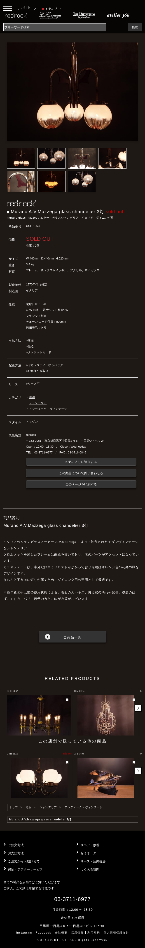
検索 (135, 27)
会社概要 (61, 932)
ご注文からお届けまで (24, 861)
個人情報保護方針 (116, 932)
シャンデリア (38, 403)
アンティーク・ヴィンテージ (48, 409)
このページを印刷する (81, 484)
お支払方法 (16, 853)
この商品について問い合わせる (81, 473)
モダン (33, 421)
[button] (138, 708)
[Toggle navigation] (7, 8)
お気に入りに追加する (81, 462)
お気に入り (51, 9)
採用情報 (77, 932)
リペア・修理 (89, 845)
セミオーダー (89, 853)
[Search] (54, 27)
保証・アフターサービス (25, 869)
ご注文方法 (16, 845)
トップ (13, 807)
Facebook (43, 932)
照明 (32, 397)
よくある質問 (89, 869)
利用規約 (93, 932)
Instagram (24, 932)
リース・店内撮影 (93, 861)
